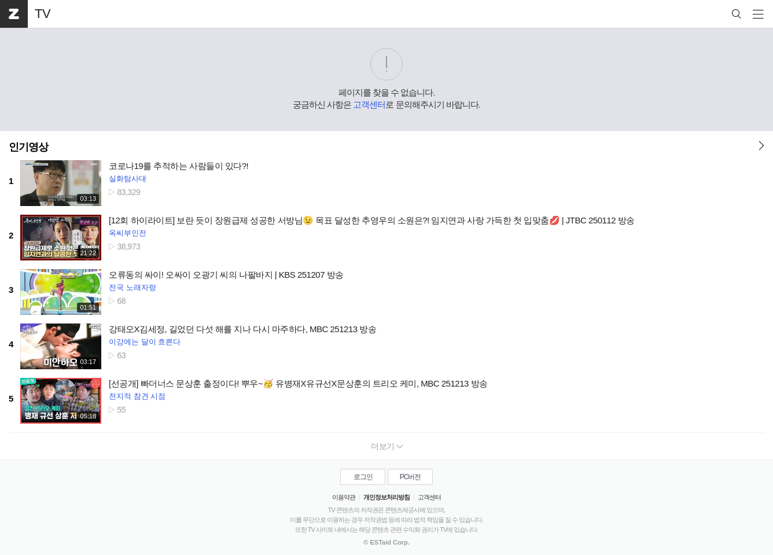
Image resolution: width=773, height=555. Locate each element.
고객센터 (369, 104)
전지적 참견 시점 (137, 396)
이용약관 (343, 497)
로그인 (363, 477)
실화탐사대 (127, 178)
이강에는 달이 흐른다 (145, 341)
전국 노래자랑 (132, 287)
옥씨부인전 (127, 233)
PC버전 (410, 477)
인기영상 (28, 147)
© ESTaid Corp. (386, 542)
